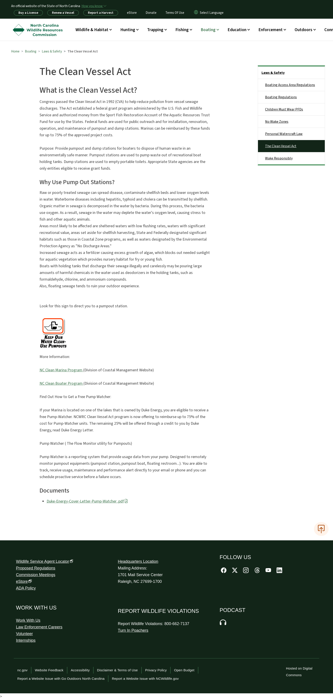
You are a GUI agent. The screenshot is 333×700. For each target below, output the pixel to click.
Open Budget (184, 670)
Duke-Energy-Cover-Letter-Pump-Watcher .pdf (87, 501)
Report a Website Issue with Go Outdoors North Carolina (61, 678)
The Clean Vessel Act (280, 146)
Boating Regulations (281, 97)
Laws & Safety (52, 51)
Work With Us (28, 620)
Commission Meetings (35, 575)
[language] (212, 12)
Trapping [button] (155, 30)
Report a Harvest (100, 12)
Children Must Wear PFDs (284, 109)
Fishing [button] (182, 30)
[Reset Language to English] (196, 12)
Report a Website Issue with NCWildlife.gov (145, 678)
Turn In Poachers (133, 630)
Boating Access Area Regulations (290, 84)
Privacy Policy (156, 670)
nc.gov (22, 670)
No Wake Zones (276, 121)
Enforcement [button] (270, 30)
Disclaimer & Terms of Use (117, 670)
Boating (30, 51)
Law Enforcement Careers (39, 627)
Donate (151, 12)
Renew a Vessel (63, 12)
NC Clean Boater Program (61, 383)
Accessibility (80, 670)
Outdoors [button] (303, 30)
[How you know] (94, 6)
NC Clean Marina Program (61, 370)
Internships (26, 640)
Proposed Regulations (35, 568)
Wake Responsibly (279, 158)
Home (15, 51)
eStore (132, 12)
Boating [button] (208, 30)
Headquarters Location (138, 561)
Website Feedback (49, 670)
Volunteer (24, 634)
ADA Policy (26, 588)
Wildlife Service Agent (44, 561)
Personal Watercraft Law (284, 133)
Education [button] (237, 30)
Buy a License (28, 12)
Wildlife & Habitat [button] (91, 30)
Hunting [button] (127, 30)
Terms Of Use (174, 12)
